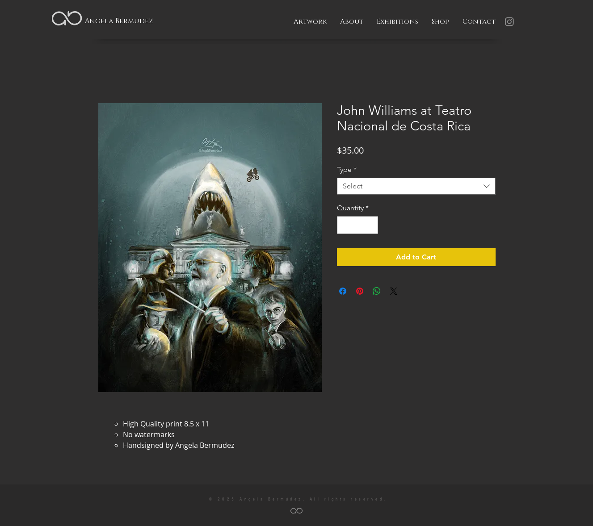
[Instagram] (509, 21)
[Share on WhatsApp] (376, 291)
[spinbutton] (357, 225)
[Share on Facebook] (342, 291)
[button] (310, 21)
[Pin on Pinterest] (359, 291)
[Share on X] (393, 291)
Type (347, 169)
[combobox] (416, 186)
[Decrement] (344, 225)
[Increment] (370, 225)
